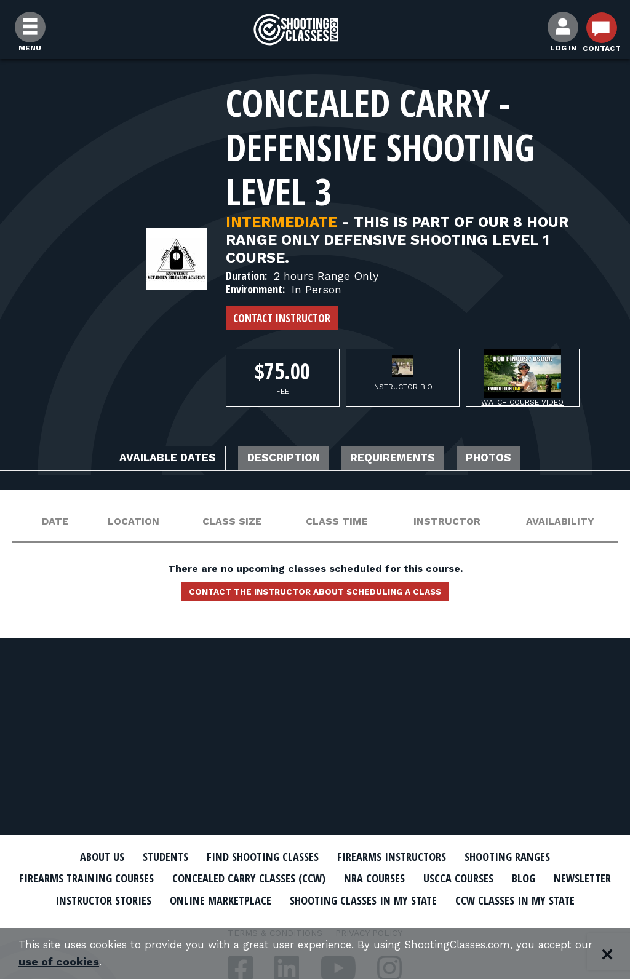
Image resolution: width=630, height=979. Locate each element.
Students (149, 856)
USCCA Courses (515, 878)
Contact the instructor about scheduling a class (315, 595)
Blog (585, 878)
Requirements (405, 459)
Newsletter (93, 899)
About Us (79, 856)
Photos (515, 459)
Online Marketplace (329, 899)
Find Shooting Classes (256, 856)
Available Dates (145, 459)
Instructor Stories (199, 899)
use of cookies (119, 961)
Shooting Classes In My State (486, 899)
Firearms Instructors (399, 856)
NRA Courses (423, 878)
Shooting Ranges (527, 856)
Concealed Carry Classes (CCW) (286, 878)
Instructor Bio (402, 386)
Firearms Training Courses (106, 878)
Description (279, 459)
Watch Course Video (522, 402)
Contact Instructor (281, 318)
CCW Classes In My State (315, 920)
